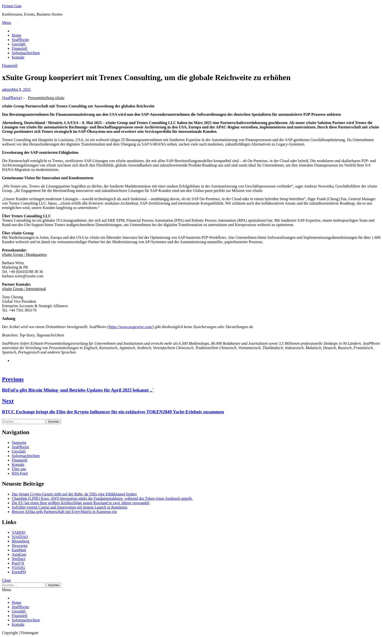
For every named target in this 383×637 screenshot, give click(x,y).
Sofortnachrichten (26, 53)
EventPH (19, 572)
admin (7, 89)
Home (16, 35)
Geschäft (19, 44)
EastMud (19, 550)
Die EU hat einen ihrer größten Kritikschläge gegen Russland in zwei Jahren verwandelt (80, 503)
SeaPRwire (20, 40)
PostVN (18, 563)
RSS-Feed (20, 473)
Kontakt (18, 57)
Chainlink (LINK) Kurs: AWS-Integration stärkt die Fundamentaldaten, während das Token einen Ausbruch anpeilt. (102, 498)
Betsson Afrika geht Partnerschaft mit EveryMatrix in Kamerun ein (64, 512)
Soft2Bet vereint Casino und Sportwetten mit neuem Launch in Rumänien (69, 507)
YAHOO (18, 532)
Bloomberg (20, 541)
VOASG (18, 567)
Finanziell (19, 48)
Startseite (19, 442)
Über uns (19, 469)
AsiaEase (19, 554)
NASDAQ (20, 537)
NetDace (18, 559)
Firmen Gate (11, 6)
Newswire (20, 545)
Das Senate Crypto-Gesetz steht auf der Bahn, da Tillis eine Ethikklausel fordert (74, 494)
